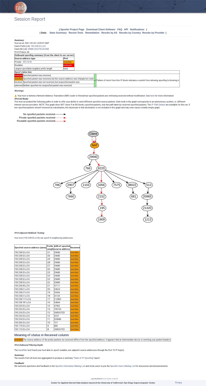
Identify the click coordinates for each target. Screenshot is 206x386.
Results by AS (109, 32)
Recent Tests (76, 32)
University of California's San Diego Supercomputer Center (128, 383)
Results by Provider (153, 32)
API (126, 29)
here (152, 95)
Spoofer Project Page (72, 29)
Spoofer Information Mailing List (70, 366)
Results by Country (130, 32)
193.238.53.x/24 (38, 46)
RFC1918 (27, 62)
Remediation (92, 32)
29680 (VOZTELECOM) (38, 49)
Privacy (178, 382)
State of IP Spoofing (83, 358)
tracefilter (22, 350)
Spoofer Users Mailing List (122, 366)
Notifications (137, 29)
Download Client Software (100, 29)
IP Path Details (158, 104)
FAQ (119, 29)
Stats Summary (58, 32)
